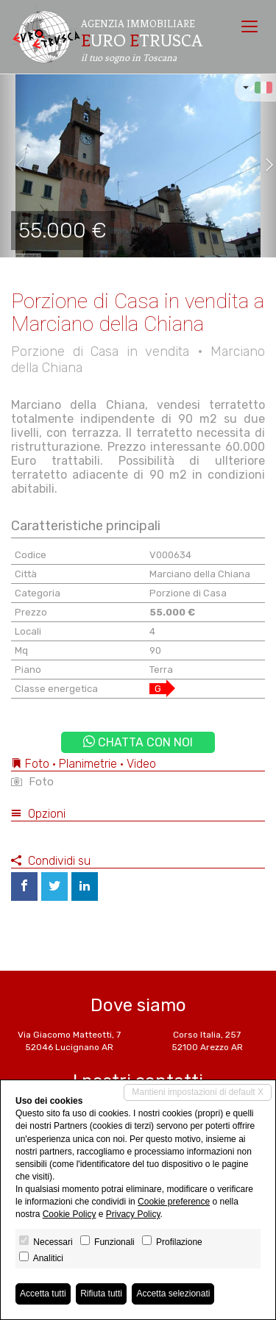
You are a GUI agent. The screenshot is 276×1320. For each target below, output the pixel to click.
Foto (32, 781)
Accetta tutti (43, 1293)
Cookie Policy (69, 1214)
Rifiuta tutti (101, 1293)
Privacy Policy (133, 1214)
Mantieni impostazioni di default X (197, 1092)
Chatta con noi (138, 742)
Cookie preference (174, 1201)
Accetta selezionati (173, 1293)
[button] (14, 165)
